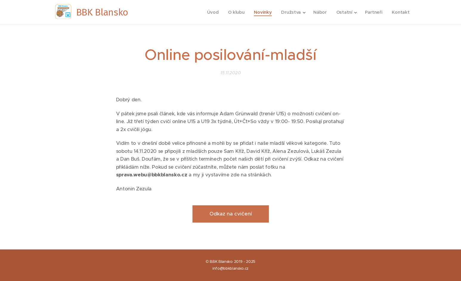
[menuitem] (210, 12)
